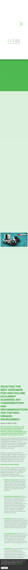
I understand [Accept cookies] (4, 568)
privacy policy (19, 564)
